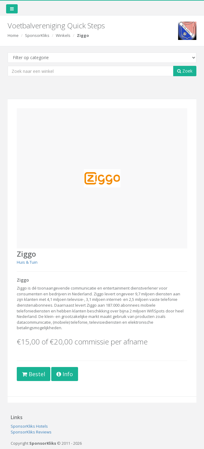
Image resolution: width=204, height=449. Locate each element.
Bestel (33, 374)
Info (64, 374)
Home (13, 35)
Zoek (184, 71)
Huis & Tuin (27, 262)
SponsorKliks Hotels (29, 426)
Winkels (63, 35)
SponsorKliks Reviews (31, 432)
